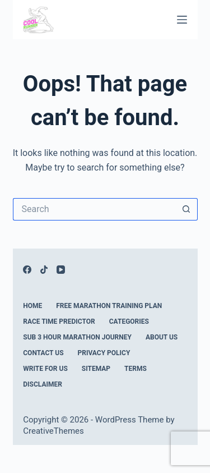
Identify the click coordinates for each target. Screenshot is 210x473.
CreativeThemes (53, 431)
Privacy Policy (104, 353)
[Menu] (182, 20)
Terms (135, 369)
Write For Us (45, 369)
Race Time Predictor (59, 321)
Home (32, 306)
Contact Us (43, 353)
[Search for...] (94, 209)
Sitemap (96, 369)
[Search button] (186, 209)
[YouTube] (61, 269)
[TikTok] (44, 269)
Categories (129, 321)
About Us (162, 337)
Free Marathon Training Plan (109, 306)
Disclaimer (42, 384)
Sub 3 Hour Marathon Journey (77, 337)
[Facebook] (27, 269)
